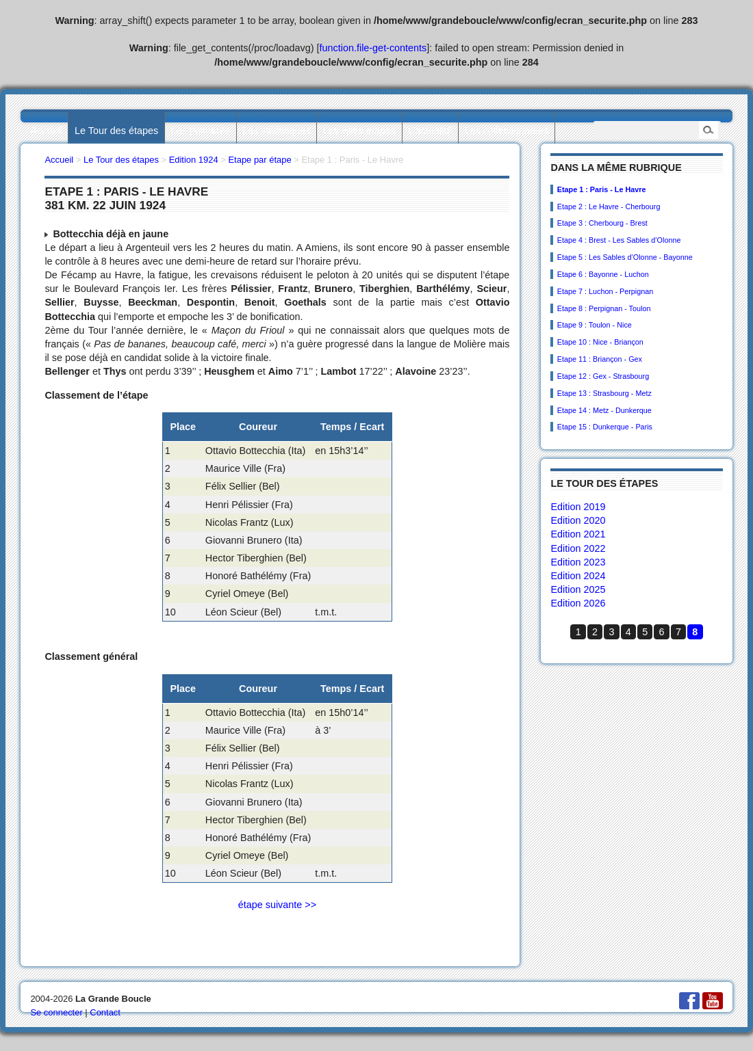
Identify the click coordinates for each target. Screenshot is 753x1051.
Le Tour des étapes (116, 130)
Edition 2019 (577, 506)
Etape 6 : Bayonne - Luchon (603, 274)
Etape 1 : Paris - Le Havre (601, 189)
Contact (105, 1012)
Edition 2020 (577, 520)
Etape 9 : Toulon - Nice (594, 325)
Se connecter (56, 1012)
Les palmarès (200, 130)
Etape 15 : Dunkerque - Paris (604, 427)
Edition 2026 (577, 603)
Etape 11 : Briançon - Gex (599, 359)
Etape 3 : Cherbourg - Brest (602, 223)
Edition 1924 (193, 160)
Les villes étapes (359, 130)
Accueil (46, 130)
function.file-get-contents (373, 47)
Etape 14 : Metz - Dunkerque (604, 410)
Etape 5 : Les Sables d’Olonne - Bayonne (625, 257)
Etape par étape (259, 160)
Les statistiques (276, 130)
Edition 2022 (577, 548)
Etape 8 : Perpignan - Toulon (604, 308)
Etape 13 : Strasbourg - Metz (604, 393)
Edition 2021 (577, 534)
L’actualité (430, 130)
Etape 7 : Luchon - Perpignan (605, 291)
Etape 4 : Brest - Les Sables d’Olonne (619, 240)
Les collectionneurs (507, 130)
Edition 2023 (577, 562)
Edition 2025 (577, 589)
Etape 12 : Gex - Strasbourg (603, 376)
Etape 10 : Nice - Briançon (600, 342)
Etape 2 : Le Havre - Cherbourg (609, 206)
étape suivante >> (277, 904)
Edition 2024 (577, 575)
